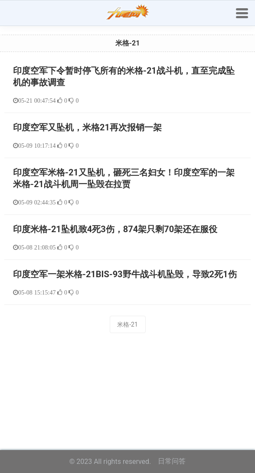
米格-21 (127, 324)
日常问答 (172, 461)
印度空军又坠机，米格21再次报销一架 (87, 127)
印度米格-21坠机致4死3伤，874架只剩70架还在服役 (115, 229)
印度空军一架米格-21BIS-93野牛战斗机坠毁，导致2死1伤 (125, 274)
